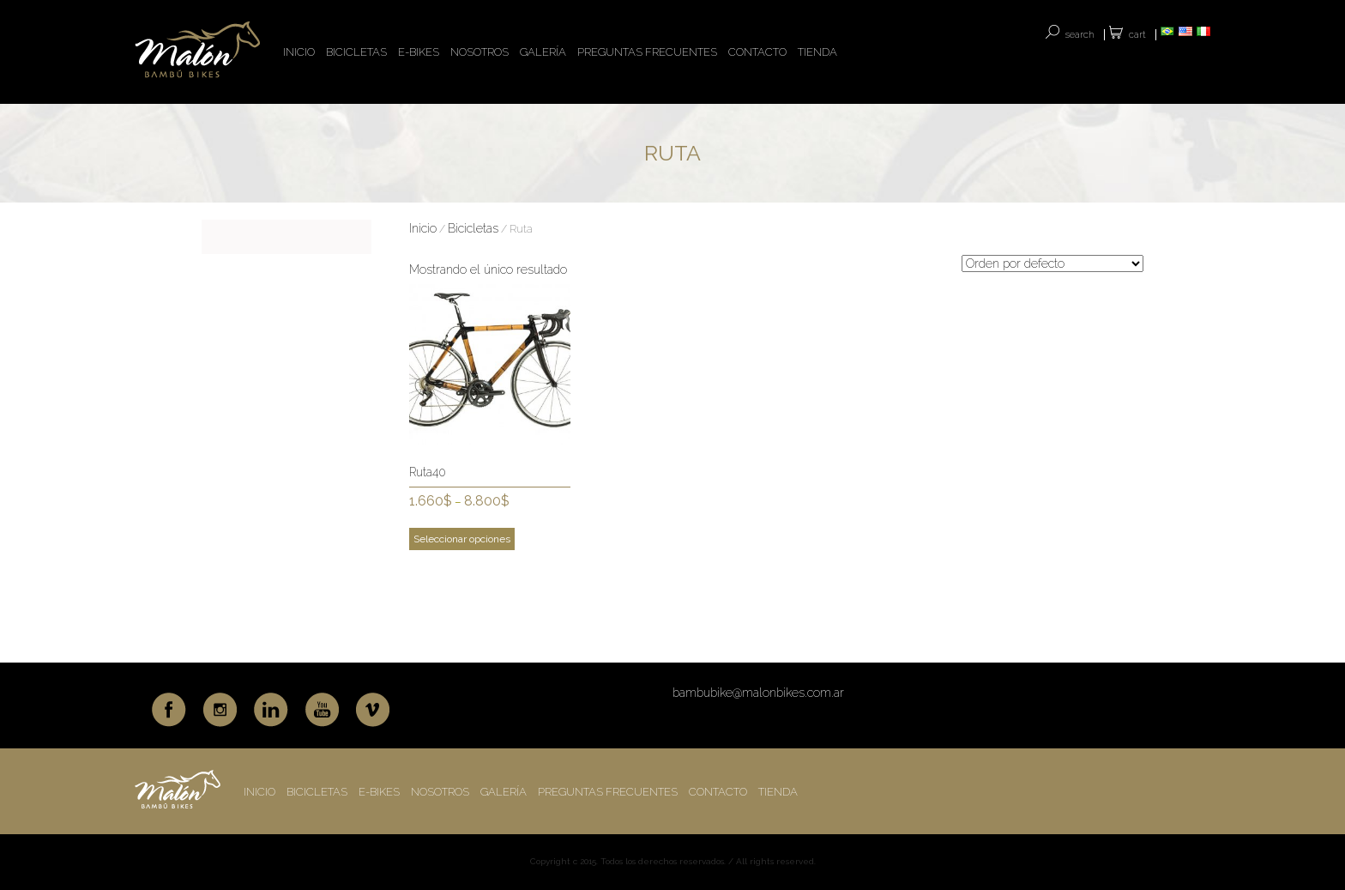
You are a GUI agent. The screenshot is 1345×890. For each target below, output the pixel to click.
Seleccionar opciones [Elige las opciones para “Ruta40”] (461, 539)
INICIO (299, 51)
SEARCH (1080, 34)
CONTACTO (757, 51)
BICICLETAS (356, 51)
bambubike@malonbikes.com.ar (758, 692)
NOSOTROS (479, 51)
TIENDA (817, 51)
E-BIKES (418, 51)
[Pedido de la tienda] (1052, 263)
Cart (1137, 34)
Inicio (423, 228)
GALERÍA (543, 51)
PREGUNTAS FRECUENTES (647, 51)
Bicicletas (473, 228)
